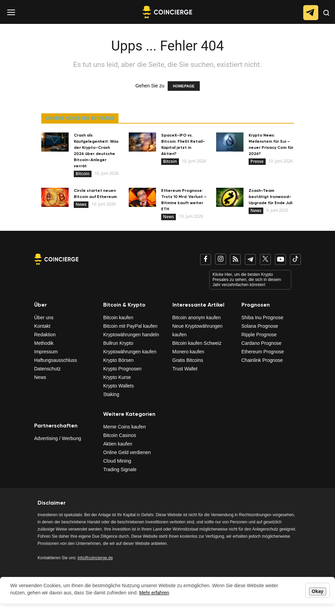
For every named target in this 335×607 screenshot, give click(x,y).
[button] (326, 18)
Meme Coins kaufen (124, 426)
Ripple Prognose (259, 334)
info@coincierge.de (95, 557)
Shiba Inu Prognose (262, 317)
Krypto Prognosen (122, 368)
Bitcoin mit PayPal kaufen (130, 326)
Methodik (44, 343)
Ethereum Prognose (262, 351)
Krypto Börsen (118, 360)
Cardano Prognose (261, 343)
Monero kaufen (188, 351)
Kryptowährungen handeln (131, 334)
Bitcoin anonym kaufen (196, 317)
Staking (111, 394)
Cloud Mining (117, 461)
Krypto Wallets (118, 386)
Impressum (46, 351)
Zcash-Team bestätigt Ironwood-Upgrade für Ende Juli (270, 197)
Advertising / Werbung (57, 438)
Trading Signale (120, 469)
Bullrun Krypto (118, 343)
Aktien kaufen (117, 444)
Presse (257, 161)
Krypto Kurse (117, 377)
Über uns (44, 317)
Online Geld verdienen (127, 452)
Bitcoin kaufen (118, 317)
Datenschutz (47, 368)
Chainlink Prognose (262, 360)
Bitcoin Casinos (119, 435)
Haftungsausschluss (55, 360)
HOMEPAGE (183, 86)
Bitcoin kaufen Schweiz (197, 343)
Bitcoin (82, 174)
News (81, 204)
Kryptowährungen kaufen (129, 351)
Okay (317, 591)
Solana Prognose (259, 326)
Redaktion (45, 334)
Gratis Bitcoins (187, 360)
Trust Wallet (185, 368)
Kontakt (42, 326)
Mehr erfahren (154, 592)
